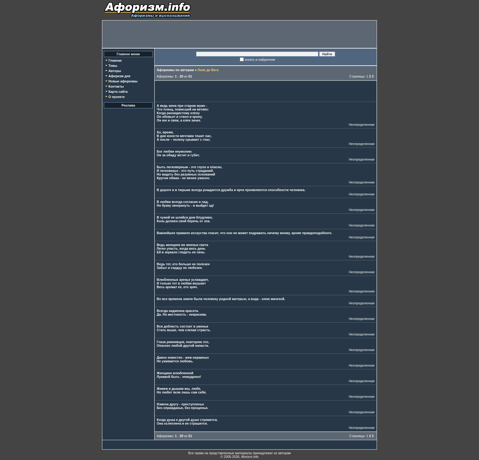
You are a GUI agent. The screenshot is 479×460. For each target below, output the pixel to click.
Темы (112, 65)
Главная (115, 60)
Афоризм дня (119, 76)
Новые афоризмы (122, 81)
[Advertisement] (239, 34)
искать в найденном (260, 59)
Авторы (114, 71)
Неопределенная (362, 124)
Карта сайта (118, 91)
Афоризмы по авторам (175, 70)
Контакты (116, 86)
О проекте (116, 97)
